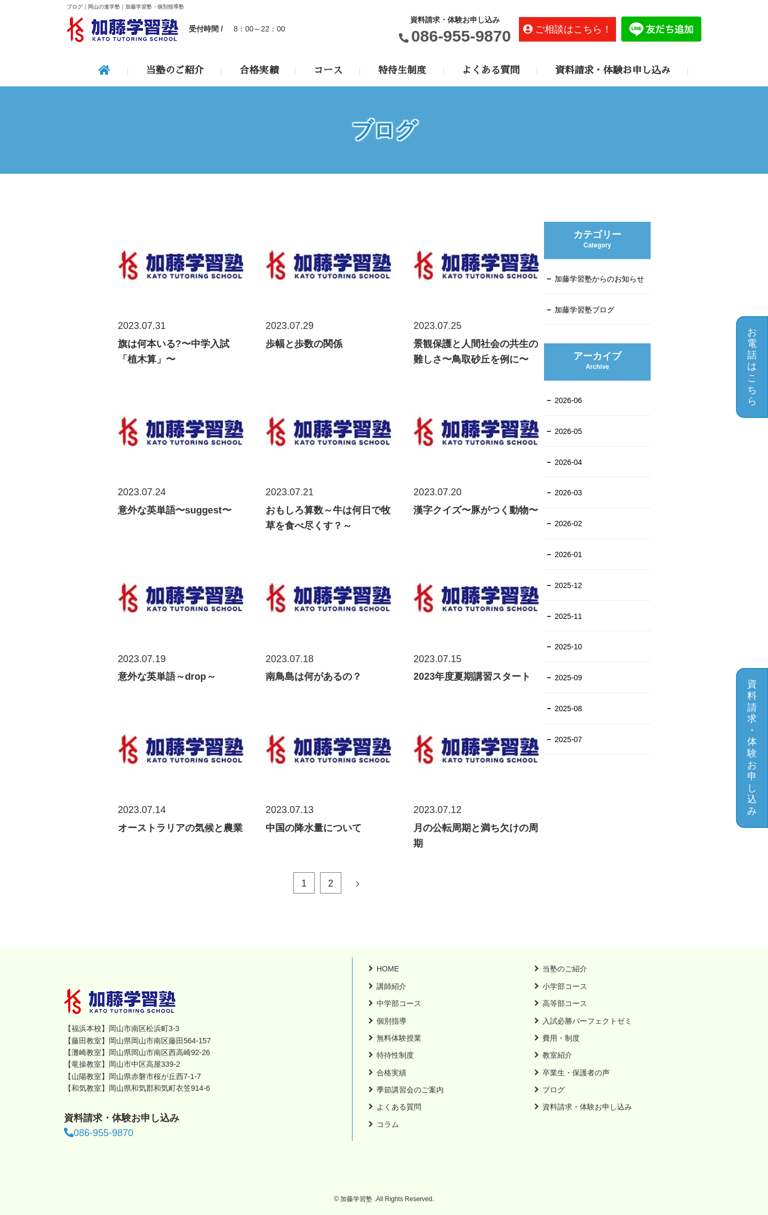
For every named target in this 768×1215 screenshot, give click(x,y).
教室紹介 (557, 1055)
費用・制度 (561, 1038)
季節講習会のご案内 (410, 1089)
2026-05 (568, 431)
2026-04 (568, 462)
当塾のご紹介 (175, 70)
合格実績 (258, 70)
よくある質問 (490, 70)
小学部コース (564, 986)
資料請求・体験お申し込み (612, 70)
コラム (388, 1124)
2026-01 (568, 554)
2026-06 (568, 400)
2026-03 (568, 492)
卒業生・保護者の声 (576, 1072)
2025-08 (568, 708)
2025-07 (568, 739)
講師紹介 (391, 986)
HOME (388, 968)
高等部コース (564, 1003)
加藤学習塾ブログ (584, 309)
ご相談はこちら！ (573, 29)
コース (328, 70)
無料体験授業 (399, 1038)
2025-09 (568, 677)
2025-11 (568, 616)
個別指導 (391, 1021)
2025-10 (568, 646)
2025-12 (568, 585)
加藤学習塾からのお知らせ (599, 279)
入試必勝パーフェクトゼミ (587, 1021)
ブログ (553, 1089)
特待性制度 (395, 1055)
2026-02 (568, 523)
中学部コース (399, 1003)
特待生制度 (402, 70)
